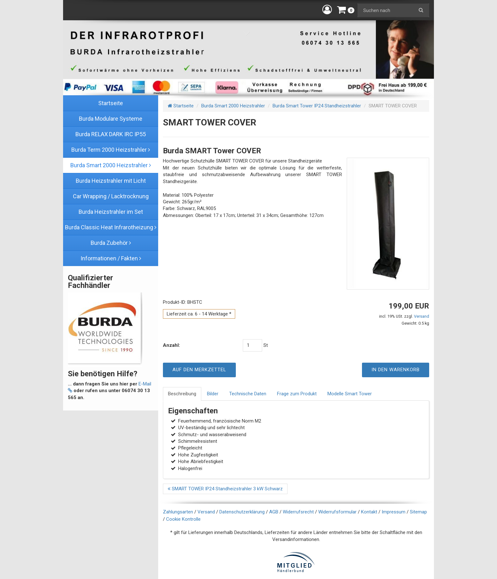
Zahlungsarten (178, 512)
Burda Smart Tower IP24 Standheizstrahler (317, 106)
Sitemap (418, 512)
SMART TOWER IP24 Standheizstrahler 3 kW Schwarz (225, 489)
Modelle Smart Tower (349, 394)
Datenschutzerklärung (242, 512)
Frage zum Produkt (297, 394)
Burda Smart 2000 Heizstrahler (233, 106)
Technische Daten (247, 394)
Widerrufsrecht (298, 512)
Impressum (393, 512)
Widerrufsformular (337, 512)
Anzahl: (171, 345)
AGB (273, 512)
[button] (327, 9)
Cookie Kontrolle (183, 519)
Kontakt (369, 512)
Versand (421, 316)
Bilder (212, 394)
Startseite (181, 106)
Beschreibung (182, 394)
